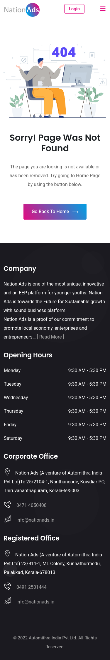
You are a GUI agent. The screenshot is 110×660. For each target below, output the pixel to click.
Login (74, 8)
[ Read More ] (50, 337)
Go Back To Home (55, 212)
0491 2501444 (31, 587)
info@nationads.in (35, 520)
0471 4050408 (31, 505)
